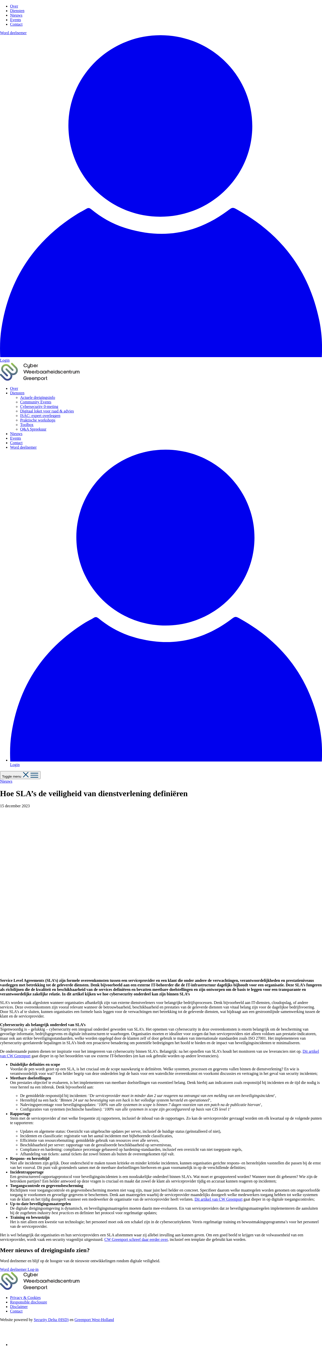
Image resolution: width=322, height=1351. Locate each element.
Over (14, 6)
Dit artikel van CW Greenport (218, 1199)
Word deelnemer (13, 33)
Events (15, 20)
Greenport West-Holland (94, 1320)
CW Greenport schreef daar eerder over (136, 1239)
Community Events (35, 402)
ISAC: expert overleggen (40, 415)
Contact (16, 24)
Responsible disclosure (28, 1302)
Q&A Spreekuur (33, 429)
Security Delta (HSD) (51, 1320)
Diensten (17, 11)
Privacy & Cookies (25, 1297)
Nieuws (16, 15)
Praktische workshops (37, 420)
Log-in (33, 1269)
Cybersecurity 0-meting (39, 406)
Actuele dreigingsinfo (37, 397)
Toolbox (26, 425)
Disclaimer (19, 1306)
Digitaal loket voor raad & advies (47, 411)
